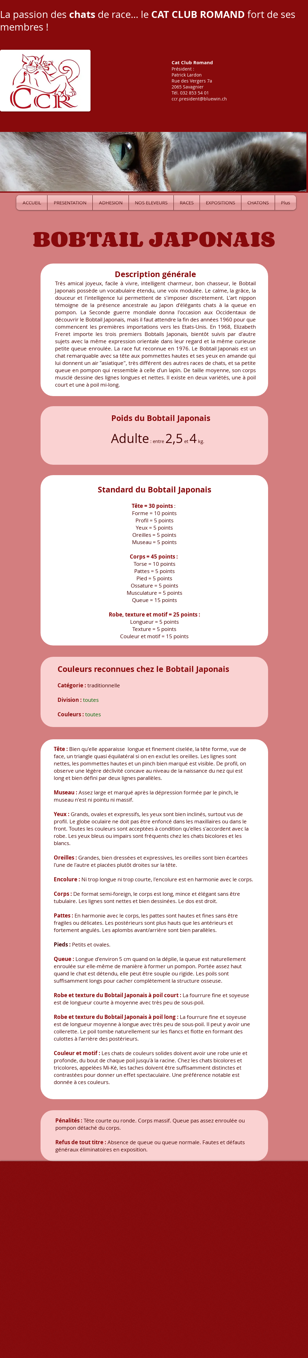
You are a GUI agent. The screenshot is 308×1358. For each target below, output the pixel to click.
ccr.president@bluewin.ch (199, 99)
